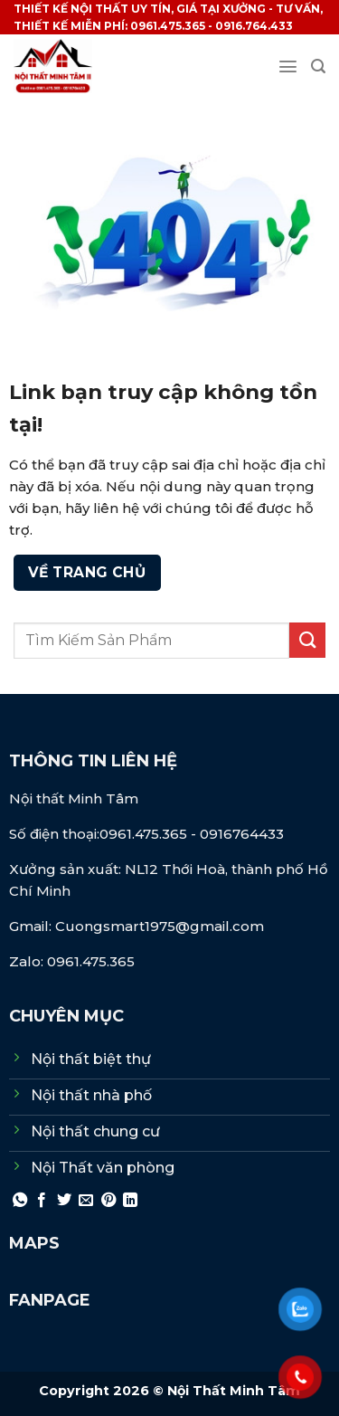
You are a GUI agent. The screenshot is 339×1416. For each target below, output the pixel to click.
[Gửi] (307, 640)
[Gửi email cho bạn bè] (86, 1201)
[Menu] (288, 66)
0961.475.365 (145, 833)
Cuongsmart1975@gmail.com (159, 926)
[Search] (318, 66)
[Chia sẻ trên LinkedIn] (130, 1201)
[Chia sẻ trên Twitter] (64, 1201)
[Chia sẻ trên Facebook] (41, 1201)
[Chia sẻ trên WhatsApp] (20, 1201)
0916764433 (242, 833)
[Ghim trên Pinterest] (108, 1201)
